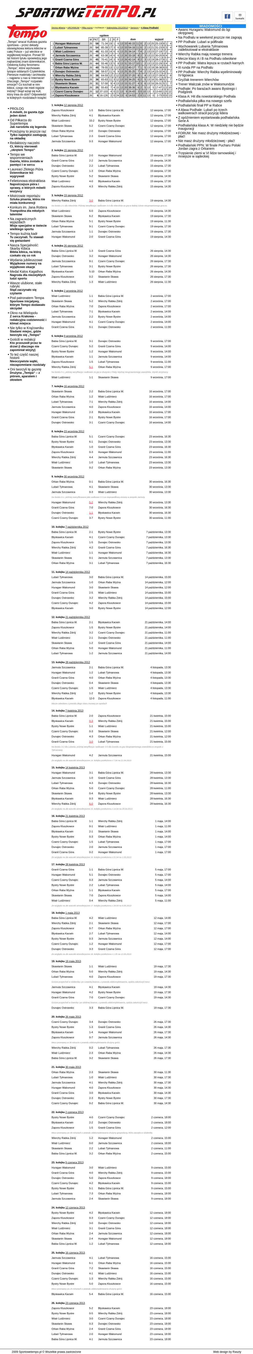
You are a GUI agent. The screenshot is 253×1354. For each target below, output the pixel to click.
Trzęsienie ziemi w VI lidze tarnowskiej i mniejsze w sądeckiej (207, 154)
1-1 (91, 512)
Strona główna (58, 28)
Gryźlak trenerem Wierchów (198, 80)
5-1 (91, 367)
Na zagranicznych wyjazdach (28, 224)
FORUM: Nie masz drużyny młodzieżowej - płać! (209, 134)
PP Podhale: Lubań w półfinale (200, 42)
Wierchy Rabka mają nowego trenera (205, 54)
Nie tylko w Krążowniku (27, 331)
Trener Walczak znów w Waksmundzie (206, 84)
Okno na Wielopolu (28, 318)
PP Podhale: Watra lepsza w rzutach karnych (211, 63)
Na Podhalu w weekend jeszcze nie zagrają (210, 37)
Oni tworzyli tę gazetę (25, 374)
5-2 (91, 502)
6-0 (91, 803)
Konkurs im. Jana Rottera (28, 210)
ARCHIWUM (73, 28)
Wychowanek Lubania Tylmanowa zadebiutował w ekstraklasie (203, 47)
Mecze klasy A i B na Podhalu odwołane (207, 58)
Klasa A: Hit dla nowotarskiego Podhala (207, 96)
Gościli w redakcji (25, 345)
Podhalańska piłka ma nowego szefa (205, 101)
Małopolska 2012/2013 (117, 28)
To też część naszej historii (27, 359)
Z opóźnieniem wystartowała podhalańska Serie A (208, 119)
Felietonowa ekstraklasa (27, 186)
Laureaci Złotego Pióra (26, 172)
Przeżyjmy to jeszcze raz (28, 135)
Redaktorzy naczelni (25, 146)
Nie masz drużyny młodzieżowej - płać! (206, 141)
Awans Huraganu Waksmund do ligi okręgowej (204, 31)
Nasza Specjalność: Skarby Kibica (25, 250)
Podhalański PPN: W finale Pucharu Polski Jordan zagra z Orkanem (209, 146)
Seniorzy (134, 28)
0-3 (91, 721)
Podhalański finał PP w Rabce (200, 105)
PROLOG (27, 112)
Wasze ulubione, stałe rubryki (26, 288)
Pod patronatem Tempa (27, 303)
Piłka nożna (87, 28)
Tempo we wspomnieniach (26, 159)
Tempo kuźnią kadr (26, 237)
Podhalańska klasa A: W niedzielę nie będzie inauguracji (211, 126)
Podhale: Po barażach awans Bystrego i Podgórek (207, 90)
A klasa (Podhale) (150, 28)
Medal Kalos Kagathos (28, 275)
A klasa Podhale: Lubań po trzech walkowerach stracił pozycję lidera (203, 111)
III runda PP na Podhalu (195, 67)
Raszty (237, 1352)
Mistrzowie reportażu (27, 199)
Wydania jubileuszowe (26, 263)
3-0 (91, 200)
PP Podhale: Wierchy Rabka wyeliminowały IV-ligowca (210, 73)
